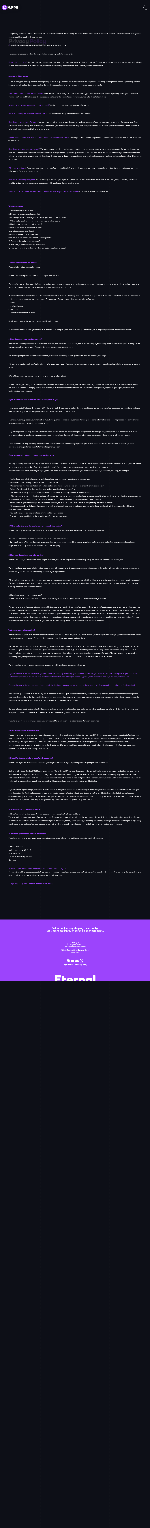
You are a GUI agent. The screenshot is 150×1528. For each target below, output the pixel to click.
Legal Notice (19, 1498)
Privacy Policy (32, 1498)
